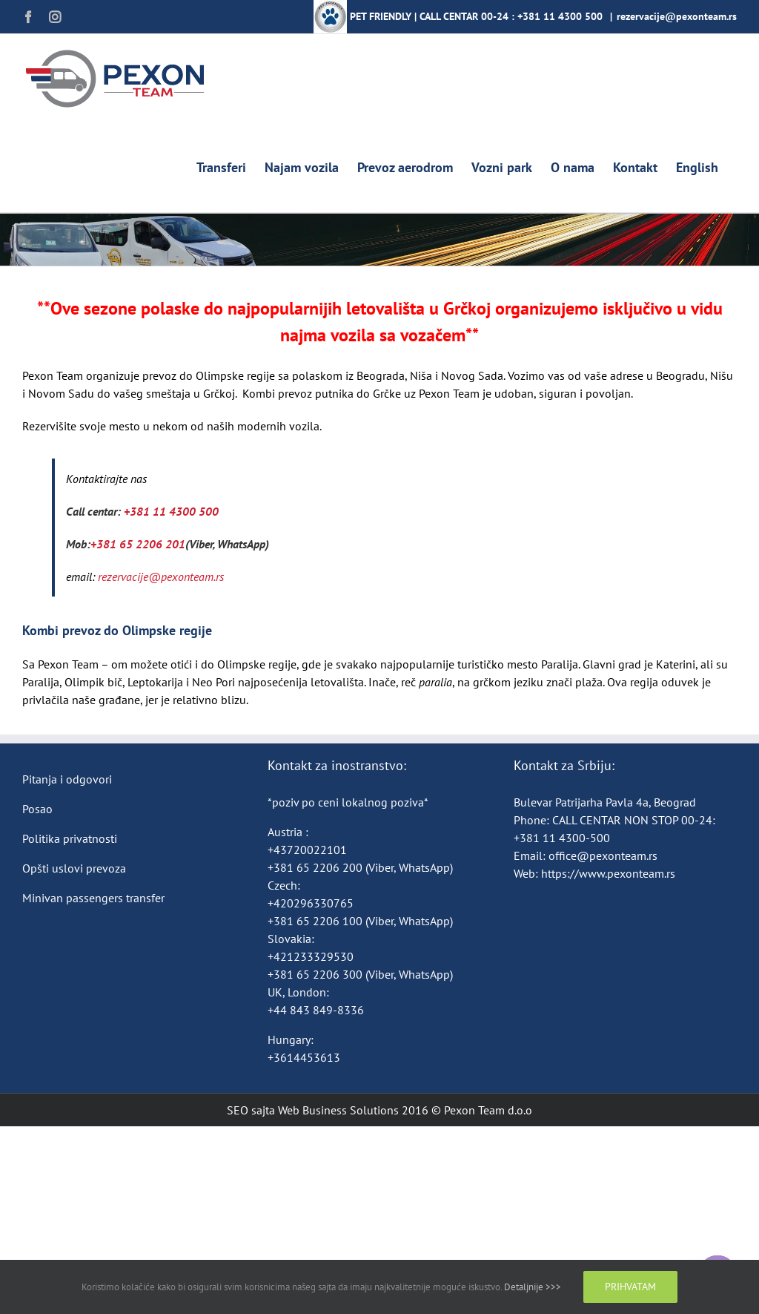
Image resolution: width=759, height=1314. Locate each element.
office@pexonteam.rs (602, 855)
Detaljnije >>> (532, 1287)
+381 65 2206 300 (315, 974)
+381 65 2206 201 (137, 543)
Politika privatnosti (69, 838)
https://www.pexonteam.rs (608, 873)
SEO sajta (251, 1110)
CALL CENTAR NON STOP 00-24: (633, 819)
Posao (37, 808)
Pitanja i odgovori (67, 779)
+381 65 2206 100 (316, 920)
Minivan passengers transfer (93, 897)
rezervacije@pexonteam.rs (677, 16)
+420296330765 (311, 903)
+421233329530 (311, 956)
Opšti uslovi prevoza (74, 868)
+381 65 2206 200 (316, 867)
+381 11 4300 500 (560, 16)
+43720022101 (307, 849)
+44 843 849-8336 (317, 1009)
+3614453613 (304, 1057)
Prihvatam (630, 1286)
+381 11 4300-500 (562, 837)
